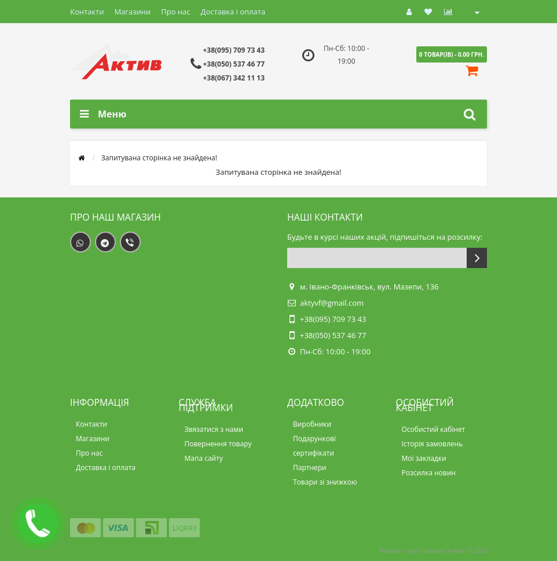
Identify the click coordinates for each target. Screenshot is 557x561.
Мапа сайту (204, 458)
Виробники (312, 424)
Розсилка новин (429, 473)
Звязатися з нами (214, 429)
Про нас (175, 11)
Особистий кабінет (434, 429)
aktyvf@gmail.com (332, 303)
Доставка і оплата (233, 11)
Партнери (310, 467)
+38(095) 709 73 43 (234, 50)
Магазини (132, 11)
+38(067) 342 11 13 (234, 78)
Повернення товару (218, 444)
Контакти (87, 11)
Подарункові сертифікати (314, 446)
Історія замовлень (432, 444)
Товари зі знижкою (325, 482)
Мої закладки (424, 458)
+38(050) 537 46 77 (234, 64)
